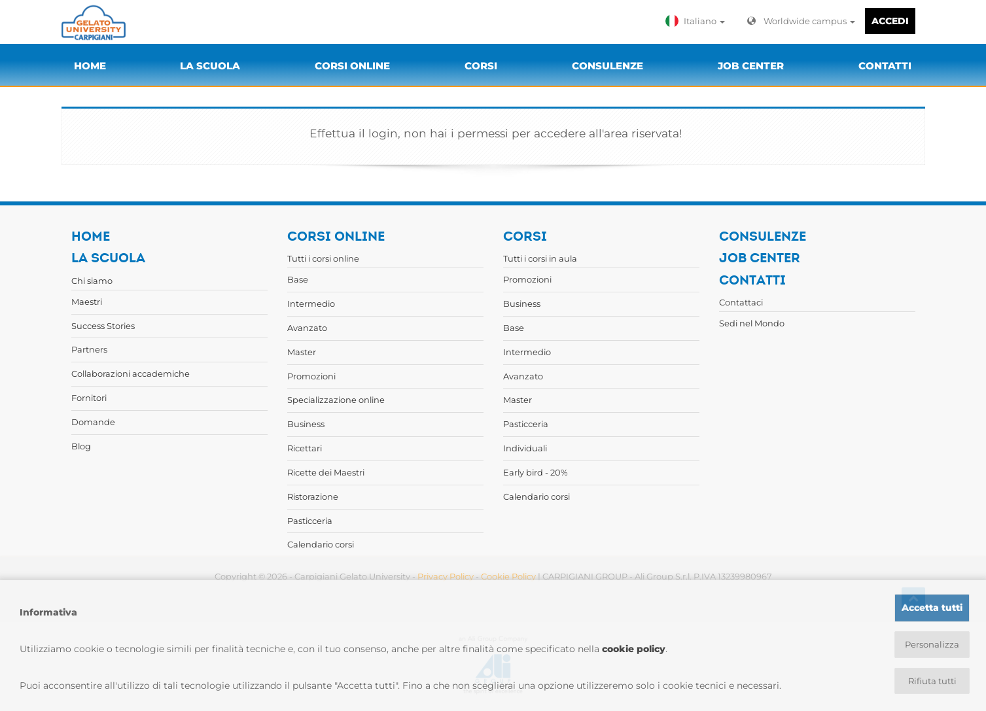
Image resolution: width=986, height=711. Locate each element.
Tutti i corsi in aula (540, 258)
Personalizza (932, 644)
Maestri (86, 301)
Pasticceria (309, 520)
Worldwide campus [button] (801, 20)
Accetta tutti (932, 606)
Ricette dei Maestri (325, 472)
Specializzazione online (336, 399)
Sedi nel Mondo (751, 323)
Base (297, 279)
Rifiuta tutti (932, 681)
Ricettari (304, 448)
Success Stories (103, 326)
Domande (93, 422)
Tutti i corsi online (323, 258)
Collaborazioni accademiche (130, 373)
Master (301, 352)
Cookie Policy (508, 576)
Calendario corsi (320, 544)
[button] (698, 21)
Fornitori (89, 397)
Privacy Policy (445, 576)
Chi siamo (92, 280)
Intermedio (311, 303)
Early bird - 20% (535, 472)
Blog (81, 446)
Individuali (525, 448)
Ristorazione (312, 496)
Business (306, 424)
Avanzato (307, 327)
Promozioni (311, 376)
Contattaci (741, 302)
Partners (89, 349)
